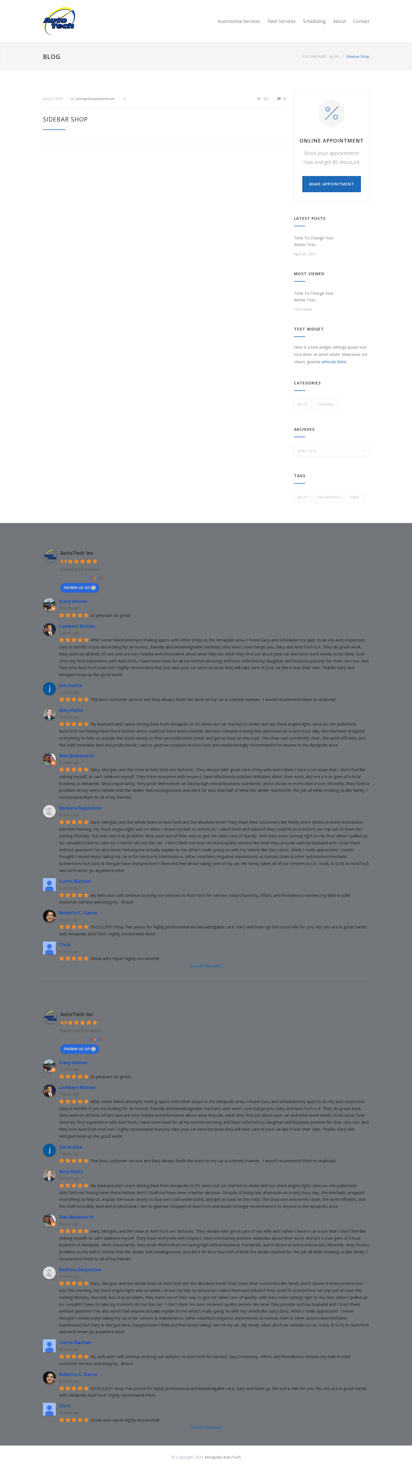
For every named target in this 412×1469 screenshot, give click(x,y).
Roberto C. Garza (78, 913)
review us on (80, 587)
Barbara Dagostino (80, 808)
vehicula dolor (333, 361)
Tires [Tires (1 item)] (354, 497)
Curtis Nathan (75, 881)
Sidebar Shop (65, 119)
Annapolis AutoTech (222, 1457)
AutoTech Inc (76, 553)
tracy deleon (73, 601)
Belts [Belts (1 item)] (303, 497)
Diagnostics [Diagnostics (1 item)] (329, 497)
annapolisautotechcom (95, 98)
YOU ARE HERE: (314, 56)
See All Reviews (206, 966)
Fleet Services (282, 21)
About (339, 21)
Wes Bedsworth (76, 756)
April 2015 (332, 451)
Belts (303, 404)
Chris (65, 945)
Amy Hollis (71, 710)
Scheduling (314, 21)
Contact (361, 21)
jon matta (70, 685)
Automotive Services (239, 21)
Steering (325, 404)
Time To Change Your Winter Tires (314, 241)
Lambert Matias (77, 626)
